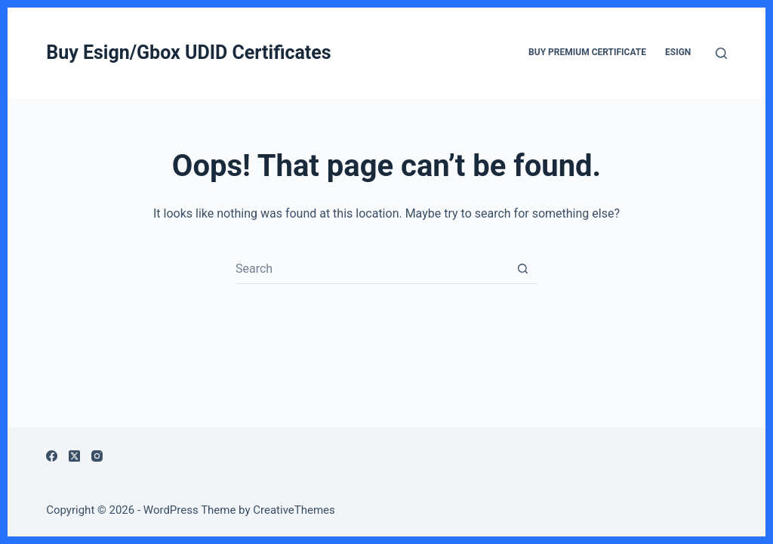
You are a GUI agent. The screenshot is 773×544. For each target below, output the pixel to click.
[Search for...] (371, 269)
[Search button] (522, 269)
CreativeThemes (294, 510)
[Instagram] (97, 456)
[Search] (721, 53)
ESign (678, 52)
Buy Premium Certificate (587, 52)
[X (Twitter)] (74, 456)
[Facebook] (51, 456)
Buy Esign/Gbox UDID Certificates (188, 52)
